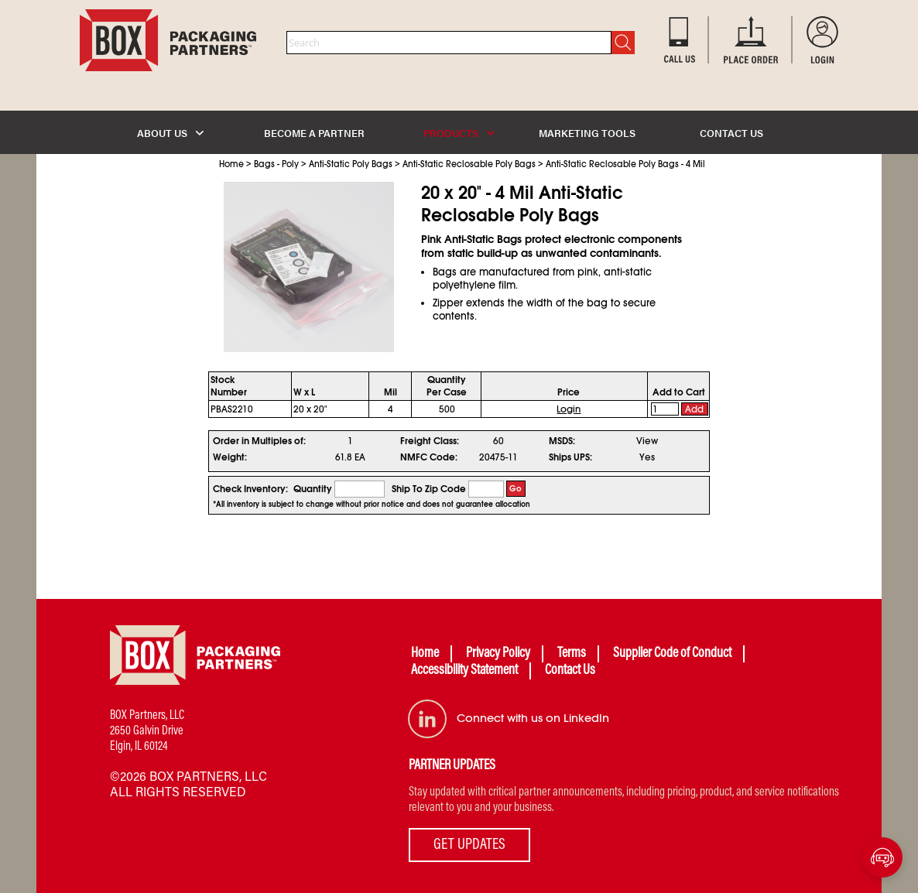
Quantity (312, 489)
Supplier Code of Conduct (672, 654)
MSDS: (562, 441)
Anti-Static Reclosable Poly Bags (469, 164)
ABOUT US (170, 132)
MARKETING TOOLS (587, 132)
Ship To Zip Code (429, 489)
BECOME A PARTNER (314, 132)
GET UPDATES (469, 845)
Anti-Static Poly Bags (350, 164)
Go (515, 489)
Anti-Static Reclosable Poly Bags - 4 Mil (625, 164)
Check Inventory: (250, 489)
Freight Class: (429, 441)
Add (694, 409)
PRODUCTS (459, 132)
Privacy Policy (498, 654)
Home (231, 164)
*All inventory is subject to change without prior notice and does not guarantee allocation (371, 504)
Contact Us (570, 671)
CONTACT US (731, 132)
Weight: (230, 457)
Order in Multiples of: (259, 441)
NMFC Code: (428, 457)
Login (569, 409)
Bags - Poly (276, 164)
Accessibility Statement (464, 671)
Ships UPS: (570, 457)
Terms (571, 654)
